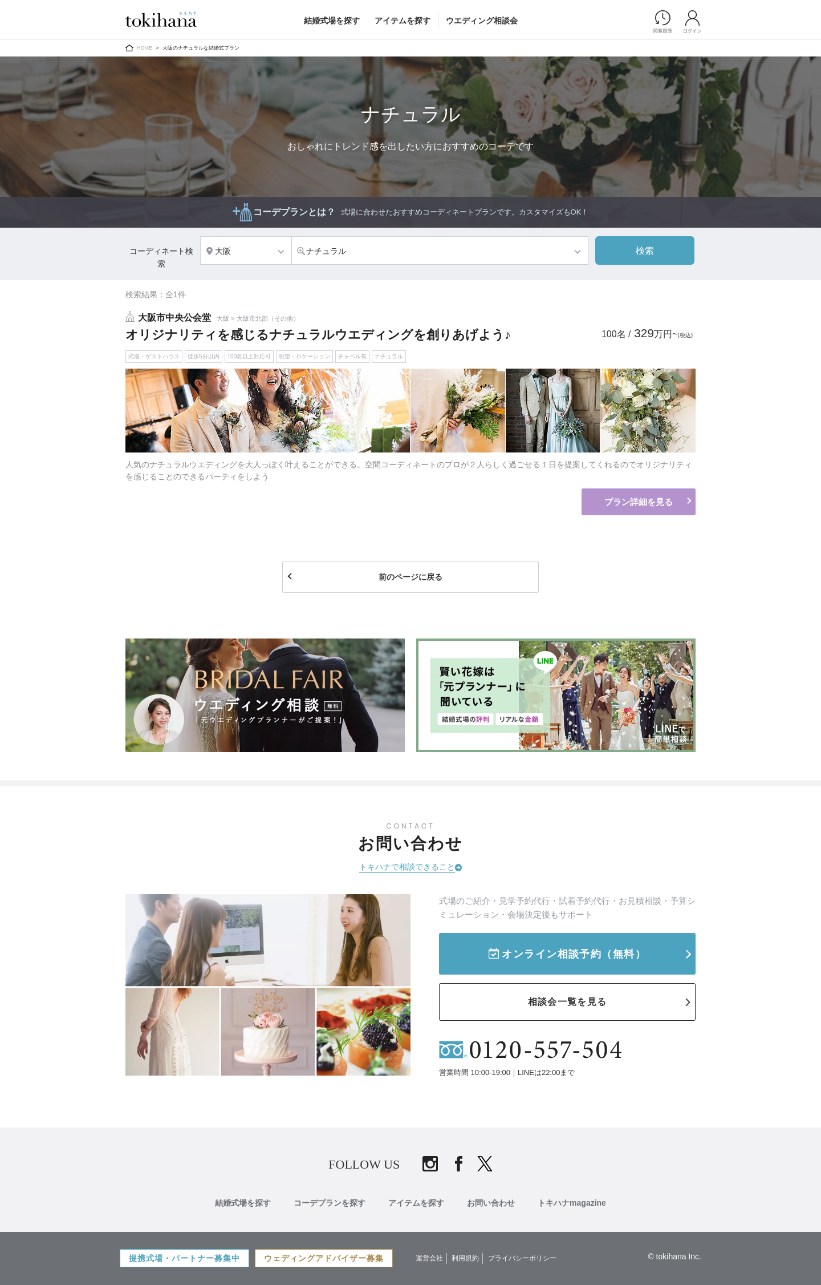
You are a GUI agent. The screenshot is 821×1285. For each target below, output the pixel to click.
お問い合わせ (491, 1202)
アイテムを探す (402, 20)
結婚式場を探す (332, 20)
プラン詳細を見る (638, 502)
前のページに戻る (410, 576)
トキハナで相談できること (407, 866)
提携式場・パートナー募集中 (184, 1258)
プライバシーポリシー (522, 1258)
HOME (144, 48)
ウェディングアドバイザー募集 (324, 1258)
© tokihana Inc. (674, 1256)
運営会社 (429, 1258)
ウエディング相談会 (482, 20)
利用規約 (465, 1258)
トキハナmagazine (572, 1202)
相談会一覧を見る (567, 1002)
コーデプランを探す (329, 1202)
